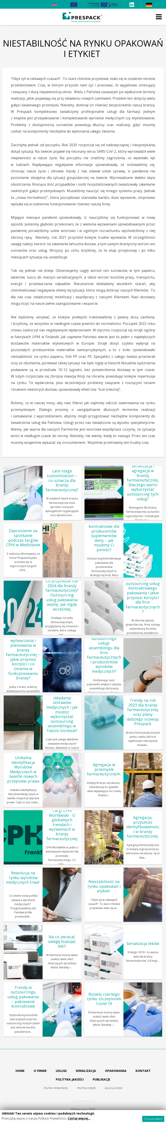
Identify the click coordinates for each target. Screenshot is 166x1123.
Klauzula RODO (113, 1088)
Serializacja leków (142, 943)
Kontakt (143, 1071)
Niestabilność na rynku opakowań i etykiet (104, 886)
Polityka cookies (86, 1088)
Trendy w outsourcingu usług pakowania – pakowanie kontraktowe (23, 997)
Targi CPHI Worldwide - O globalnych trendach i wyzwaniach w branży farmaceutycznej (61, 824)
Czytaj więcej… (79, 1118)
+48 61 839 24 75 (14, 4)
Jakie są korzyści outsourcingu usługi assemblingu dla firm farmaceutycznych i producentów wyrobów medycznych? (104, 652)
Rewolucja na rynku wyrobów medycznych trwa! (23, 880)
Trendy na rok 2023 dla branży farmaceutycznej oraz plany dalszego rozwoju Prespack (143, 712)
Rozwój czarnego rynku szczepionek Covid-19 (104, 999)
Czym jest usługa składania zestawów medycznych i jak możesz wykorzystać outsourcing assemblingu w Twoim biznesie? (62, 712)
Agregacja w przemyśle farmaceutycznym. (104, 769)
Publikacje (101, 1079)
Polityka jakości (70, 1079)
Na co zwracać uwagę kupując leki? (62, 941)
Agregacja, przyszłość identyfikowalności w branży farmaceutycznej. (143, 827)
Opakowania (115, 1071)
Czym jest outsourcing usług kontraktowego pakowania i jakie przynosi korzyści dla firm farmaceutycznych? (143, 595)
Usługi (61, 1071)
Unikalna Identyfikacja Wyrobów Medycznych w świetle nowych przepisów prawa (23, 769)
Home (20, 1071)
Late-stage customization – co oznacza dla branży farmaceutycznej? (62, 480)
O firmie (40, 1071)
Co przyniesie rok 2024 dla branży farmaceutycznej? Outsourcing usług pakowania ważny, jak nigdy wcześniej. (62, 595)
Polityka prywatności (56, 1088)
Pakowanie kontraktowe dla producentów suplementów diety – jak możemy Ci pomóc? (104, 535)
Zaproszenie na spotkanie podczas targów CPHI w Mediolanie (23, 537)
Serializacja (86, 1071)
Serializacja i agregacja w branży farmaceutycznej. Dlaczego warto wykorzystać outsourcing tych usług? (143, 482)
